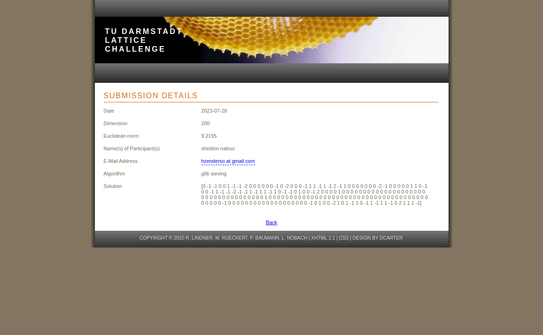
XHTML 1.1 (323, 238)
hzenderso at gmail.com (228, 161)
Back (271, 222)
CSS (344, 238)
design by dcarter (378, 238)
